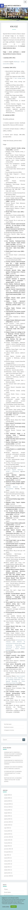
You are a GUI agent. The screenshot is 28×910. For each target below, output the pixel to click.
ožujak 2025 (7, 813)
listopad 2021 (7, 852)
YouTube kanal (7, 724)
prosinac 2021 (7, 849)
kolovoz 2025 (7, 807)
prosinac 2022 (7, 837)
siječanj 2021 (7, 873)
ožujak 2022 (7, 846)
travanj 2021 (7, 864)
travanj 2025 (7, 810)
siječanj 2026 (7, 801)
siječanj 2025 (7, 819)
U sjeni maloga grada (19, 78)
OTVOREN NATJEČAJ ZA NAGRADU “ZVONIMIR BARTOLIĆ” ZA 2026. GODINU (13, 773)
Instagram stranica (9, 730)
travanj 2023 (7, 831)
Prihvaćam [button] (13, 906)
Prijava (6, 889)
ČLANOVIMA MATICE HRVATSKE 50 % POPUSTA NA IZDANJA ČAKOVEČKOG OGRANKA (13, 762)
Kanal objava (7, 892)
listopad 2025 (7, 804)
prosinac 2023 (7, 822)
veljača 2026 (7, 798)
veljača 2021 (7, 870)
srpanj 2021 (7, 858)
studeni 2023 (7, 825)
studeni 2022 (7, 840)
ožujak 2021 (7, 867)
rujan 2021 (6, 855)
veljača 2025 (7, 816)
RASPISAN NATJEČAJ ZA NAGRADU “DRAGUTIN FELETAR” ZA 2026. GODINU (13, 779)
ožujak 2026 (7, 795)
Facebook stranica (8, 727)
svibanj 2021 (7, 861)
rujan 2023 (6, 828)
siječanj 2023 (7, 834)
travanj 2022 (7, 843)
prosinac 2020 (7, 876)
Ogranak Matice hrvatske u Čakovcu (11, 6)
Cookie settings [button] (5, 906)
